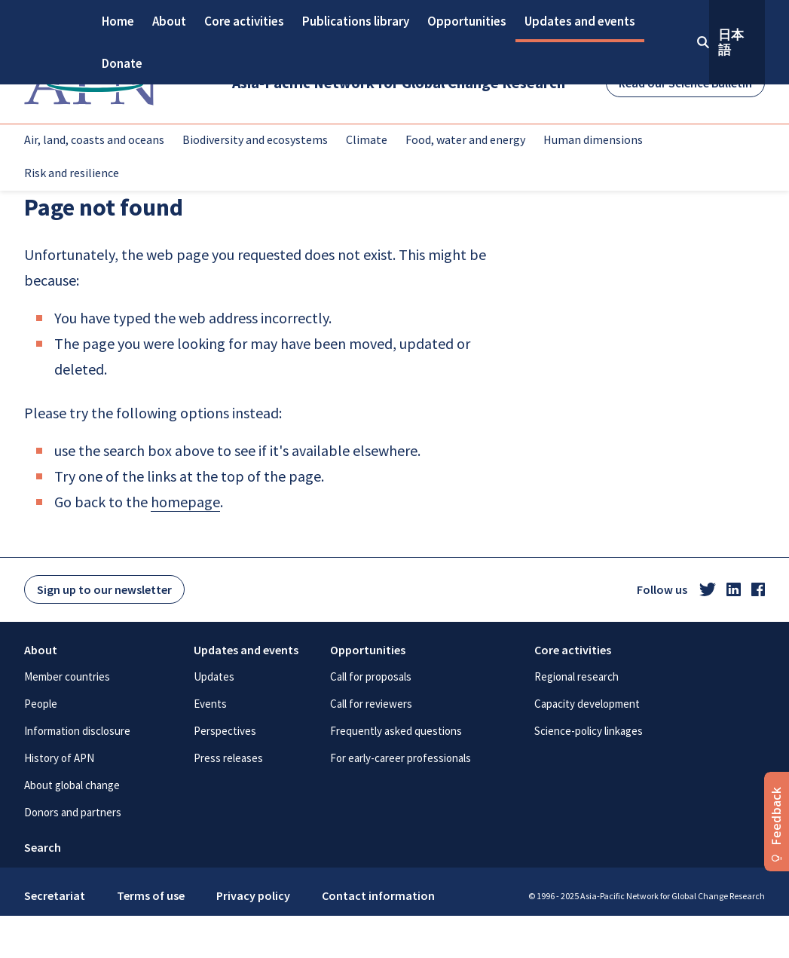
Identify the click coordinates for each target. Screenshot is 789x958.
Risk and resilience (71, 172)
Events (210, 703)
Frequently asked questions (396, 731)
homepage (185, 501)
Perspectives (225, 731)
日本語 (731, 42)
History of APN (59, 758)
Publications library (355, 21)
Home (118, 21)
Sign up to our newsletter (104, 589)
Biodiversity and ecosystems (255, 139)
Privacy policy (253, 895)
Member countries (67, 676)
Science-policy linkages (588, 731)
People (40, 703)
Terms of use (151, 895)
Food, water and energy (465, 139)
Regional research (576, 676)
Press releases (228, 758)
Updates (214, 676)
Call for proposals (370, 676)
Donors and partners (72, 812)
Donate (122, 63)
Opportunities (466, 21)
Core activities (244, 21)
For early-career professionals (400, 758)
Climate (366, 139)
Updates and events (579, 21)
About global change (72, 785)
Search (42, 847)
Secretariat (54, 895)
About (169, 21)
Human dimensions (593, 139)
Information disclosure (77, 731)
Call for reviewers (371, 703)
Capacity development (587, 703)
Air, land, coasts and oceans (94, 139)
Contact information (378, 895)
